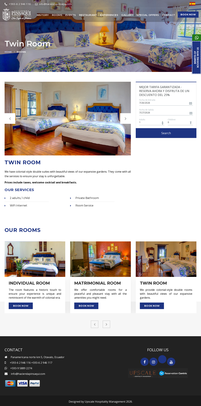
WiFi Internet (16, 205)
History (43, 15)
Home (8, 52)
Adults (142, 119)
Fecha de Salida (146, 109)
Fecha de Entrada (147, 100)
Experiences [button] (109, 15)
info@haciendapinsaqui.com (53, 4)
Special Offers (148, 15)
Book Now (188, 14)
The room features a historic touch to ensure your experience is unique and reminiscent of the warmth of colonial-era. (35, 293)
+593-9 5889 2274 (21, 368)
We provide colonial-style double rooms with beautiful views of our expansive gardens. (166, 293)
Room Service (81, 205)
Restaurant (88, 15)
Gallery (127, 15)
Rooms (57, 15)
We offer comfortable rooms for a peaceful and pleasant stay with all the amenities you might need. (100, 293)
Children (172, 119)
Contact (168, 15)
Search (166, 133)
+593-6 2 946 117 (41, 362)
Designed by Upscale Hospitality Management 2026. (100, 401)
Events (70, 15)
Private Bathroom (84, 198)
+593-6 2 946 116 (18, 4)
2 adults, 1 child (17, 198)
